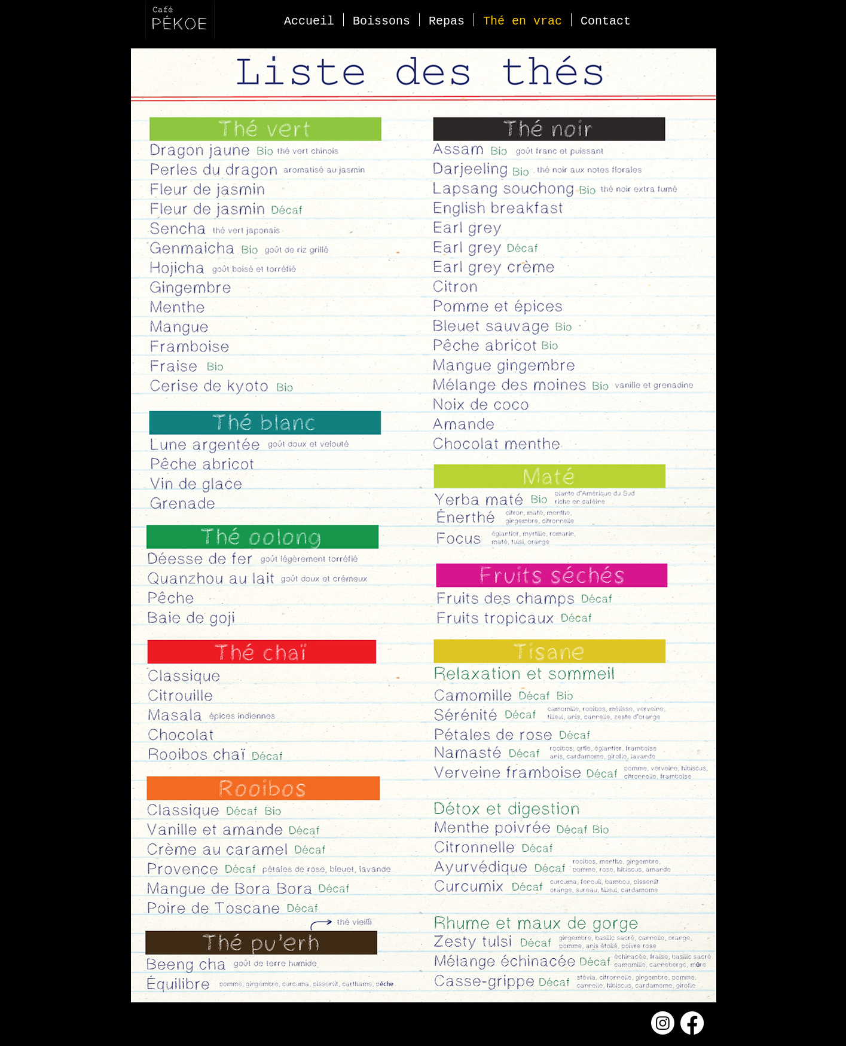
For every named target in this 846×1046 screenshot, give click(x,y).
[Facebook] (692, 1023)
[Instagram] (662, 1023)
